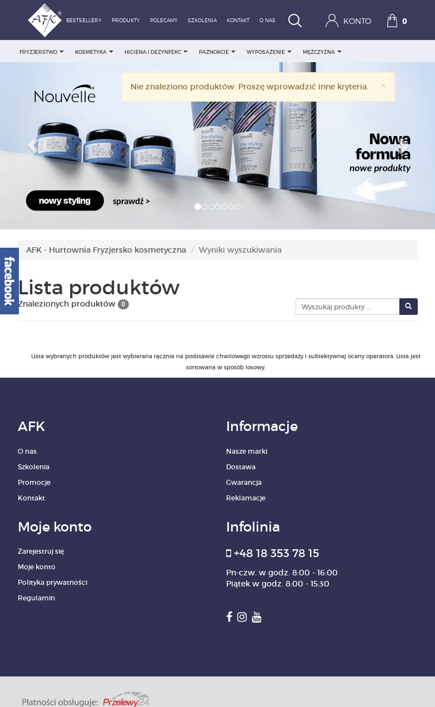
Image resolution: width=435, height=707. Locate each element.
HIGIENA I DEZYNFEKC (156, 52)
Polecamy (164, 20)
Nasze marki (246, 451)
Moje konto (37, 567)
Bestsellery (84, 20)
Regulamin (36, 598)
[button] (32, 145)
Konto (348, 20)
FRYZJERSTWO (41, 52)
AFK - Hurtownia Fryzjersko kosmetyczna (106, 250)
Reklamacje (246, 498)
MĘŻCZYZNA (322, 52)
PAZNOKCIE (217, 52)
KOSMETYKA (94, 52)
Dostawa (241, 467)
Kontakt (238, 20)
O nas (267, 20)
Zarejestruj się (41, 551)
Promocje (34, 482)
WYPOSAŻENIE (269, 52)
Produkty (126, 20)
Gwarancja (244, 482)
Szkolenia (202, 20)
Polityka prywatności (52, 582)
